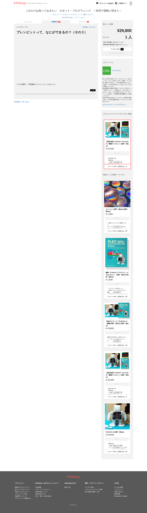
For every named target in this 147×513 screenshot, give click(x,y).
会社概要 (38, 487)
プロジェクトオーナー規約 (94, 489)
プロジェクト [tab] (27, 22)
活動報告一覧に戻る (89, 27)
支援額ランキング (21, 496)
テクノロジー (80, 17)
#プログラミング (76, 14)
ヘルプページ (118, 489)
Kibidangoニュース (41, 492)
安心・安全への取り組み (43, 496)
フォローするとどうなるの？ (117, 53)
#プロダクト (66, 14)
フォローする (117, 49)
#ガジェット (57, 14)
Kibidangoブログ (40, 494)
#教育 (85, 14)
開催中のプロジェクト (22, 487)
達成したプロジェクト (22, 492)
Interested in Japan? (121, 496)
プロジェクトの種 (21, 494)
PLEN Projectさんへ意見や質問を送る (114, 104)
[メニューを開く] (131, 3)
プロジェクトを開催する (23, 498)
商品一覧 (67, 487)
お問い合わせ (118, 492)
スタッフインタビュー (42, 489)
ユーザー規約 (89, 487)
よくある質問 (118, 487)
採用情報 (117, 494)
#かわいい (90, 14)
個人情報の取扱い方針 (92, 492)
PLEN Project (68, 17)
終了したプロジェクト (22, 489)
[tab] (56, 22)
